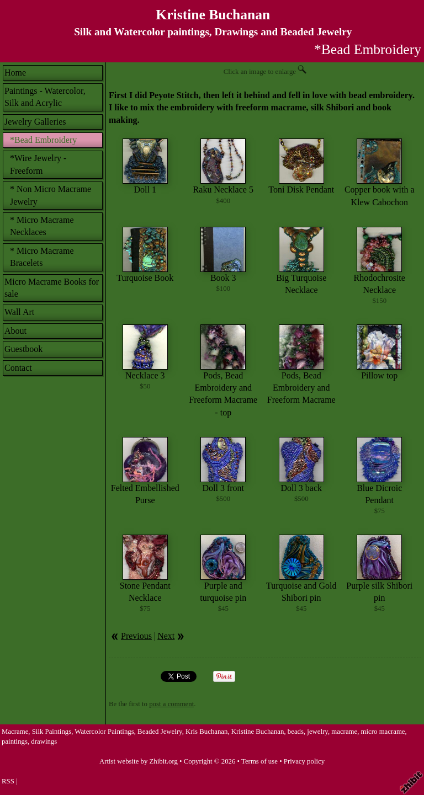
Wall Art (19, 312)
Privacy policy (304, 761)
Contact (18, 367)
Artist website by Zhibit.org (138, 761)
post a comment (171, 704)
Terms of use (259, 761)
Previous (136, 636)
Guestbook (23, 349)
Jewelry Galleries (35, 121)
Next (165, 636)
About (15, 330)
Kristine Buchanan (213, 15)
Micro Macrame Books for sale (51, 287)
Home (15, 72)
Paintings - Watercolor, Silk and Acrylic (45, 97)
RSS (8, 781)
